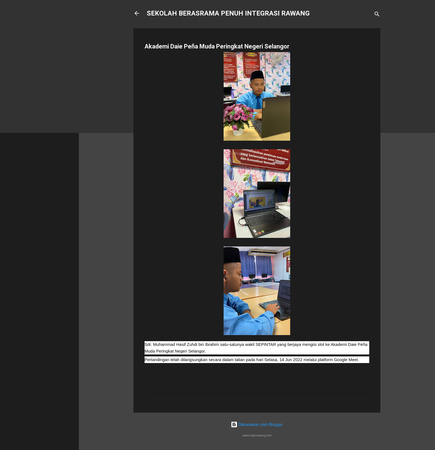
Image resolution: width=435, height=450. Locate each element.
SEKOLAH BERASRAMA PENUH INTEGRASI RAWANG (228, 13)
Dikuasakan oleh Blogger (257, 424)
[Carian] (377, 15)
